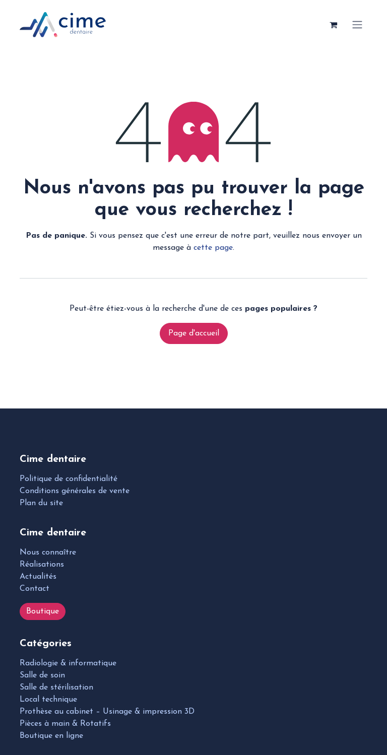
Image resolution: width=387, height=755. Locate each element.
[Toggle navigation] (357, 25)
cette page (213, 248)
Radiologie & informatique (68, 663)
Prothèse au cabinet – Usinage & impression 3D (107, 712)
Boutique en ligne (51, 736)
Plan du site (41, 503)
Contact (34, 589)
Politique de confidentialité (68, 479)
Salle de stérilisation (56, 687)
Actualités (38, 577)
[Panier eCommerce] (333, 25)
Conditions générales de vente (75, 491)
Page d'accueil (193, 333)
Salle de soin (42, 675)
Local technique (48, 700)
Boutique (42, 611)
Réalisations (42, 565)
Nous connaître (48, 552)
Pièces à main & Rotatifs (65, 724)
